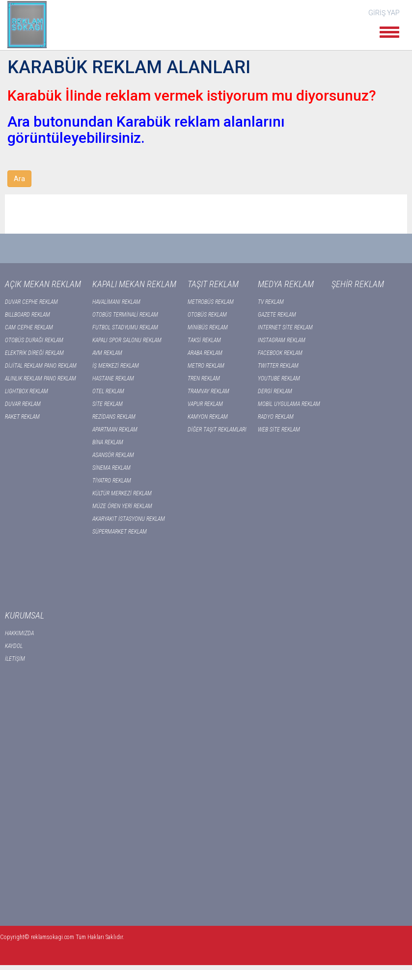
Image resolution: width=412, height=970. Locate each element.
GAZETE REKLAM (277, 314)
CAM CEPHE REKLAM (29, 327)
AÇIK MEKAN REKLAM (43, 284)
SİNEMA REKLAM (111, 467)
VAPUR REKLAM (205, 404)
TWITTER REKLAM (278, 365)
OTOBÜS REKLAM (207, 314)
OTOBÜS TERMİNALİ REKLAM (125, 314)
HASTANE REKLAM (113, 378)
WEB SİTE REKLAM (279, 429)
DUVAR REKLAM (23, 404)
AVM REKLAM (107, 353)
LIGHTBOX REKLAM (26, 391)
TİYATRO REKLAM (111, 480)
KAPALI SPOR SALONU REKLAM (127, 340)
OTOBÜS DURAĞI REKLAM (34, 340)
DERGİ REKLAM (275, 391)
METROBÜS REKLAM (211, 301)
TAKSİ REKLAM (204, 340)
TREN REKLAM (204, 378)
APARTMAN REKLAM (114, 429)
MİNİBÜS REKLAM (208, 327)
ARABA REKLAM (205, 353)
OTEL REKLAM (108, 391)
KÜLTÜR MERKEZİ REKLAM (122, 493)
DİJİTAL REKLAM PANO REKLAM (41, 365)
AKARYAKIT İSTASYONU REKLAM (128, 518)
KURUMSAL (24, 615)
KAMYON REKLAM (208, 416)
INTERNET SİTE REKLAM (285, 327)
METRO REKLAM (206, 365)
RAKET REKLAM (22, 416)
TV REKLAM (271, 301)
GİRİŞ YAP (384, 13)
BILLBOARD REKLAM (27, 314)
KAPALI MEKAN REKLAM (134, 284)
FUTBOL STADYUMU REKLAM (125, 327)
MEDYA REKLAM (286, 284)
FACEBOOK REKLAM (280, 353)
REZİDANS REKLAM (114, 416)
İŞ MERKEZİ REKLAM (115, 365)
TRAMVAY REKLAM (208, 391)
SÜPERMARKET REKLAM (119, 531)
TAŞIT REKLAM (213, 284)
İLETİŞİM (15, 658)
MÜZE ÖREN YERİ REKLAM (122, 506)
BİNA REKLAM (107, 442)
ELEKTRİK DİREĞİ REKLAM (34, 353)
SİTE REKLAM (107, 404)
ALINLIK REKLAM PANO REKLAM (40, 378)
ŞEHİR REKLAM (357, 284)
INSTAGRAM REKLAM (281, 340)
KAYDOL (14, 646)
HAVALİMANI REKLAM (116, 301)
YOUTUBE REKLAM (279, 378)
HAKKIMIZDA (19, 633)
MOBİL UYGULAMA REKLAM (289, 404)
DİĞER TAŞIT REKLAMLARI (217, 429)
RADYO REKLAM (276, 416)
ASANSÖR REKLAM (113, 455)
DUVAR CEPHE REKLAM (31, 301)
